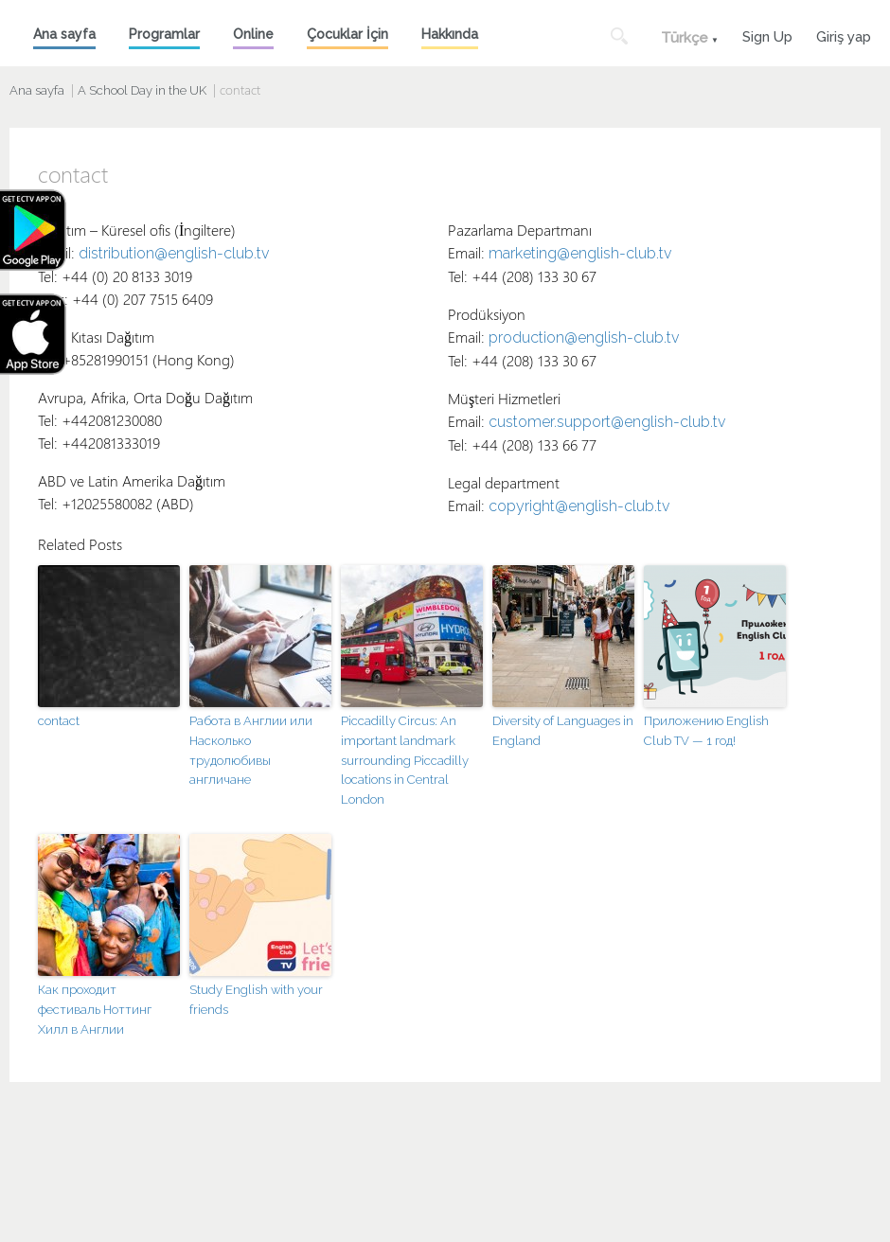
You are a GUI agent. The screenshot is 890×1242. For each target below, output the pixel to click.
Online (253, 34)
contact (59, 721)
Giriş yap (843, 34)
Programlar (164, 34)
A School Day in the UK (142, 90)
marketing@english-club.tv (580, 253)
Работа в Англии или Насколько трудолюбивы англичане (250, 750)
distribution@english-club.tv (174, 253)
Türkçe (684, 37)
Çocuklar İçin (347, 34)
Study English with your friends (256, 1000)
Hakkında (449, 34)
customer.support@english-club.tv (607, 422)
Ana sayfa (64, 34)
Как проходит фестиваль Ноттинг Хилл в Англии (94, 1010)
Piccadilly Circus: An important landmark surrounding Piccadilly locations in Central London (405, 760)
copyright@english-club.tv (579, 506)
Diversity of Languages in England (562, 731)
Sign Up (767, 34)
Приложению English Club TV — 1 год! (706, 731)
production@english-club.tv (584, 337)
